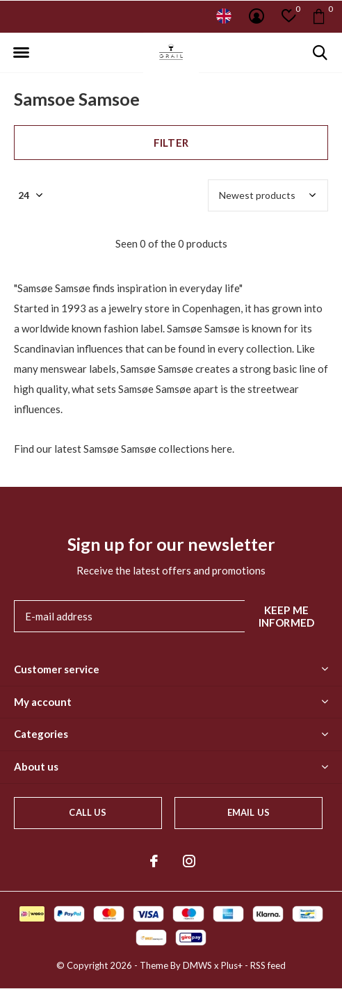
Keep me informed (287, 616)
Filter (171, 142)
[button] (21, 53)
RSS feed (268, 965)
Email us (248, 812)
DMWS (197, 965)
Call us (87, 812)
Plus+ (232, 965)
